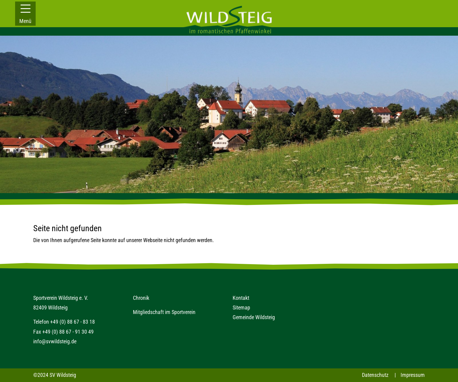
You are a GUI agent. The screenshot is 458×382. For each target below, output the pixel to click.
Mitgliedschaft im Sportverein (164, 312)
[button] (25, 14)
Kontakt (241, 298)
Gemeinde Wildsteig (254, 317)
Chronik (141, 298)
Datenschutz (375, 375)
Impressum (413, 375)
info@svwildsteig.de (54, 341)
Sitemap (241, 307)
